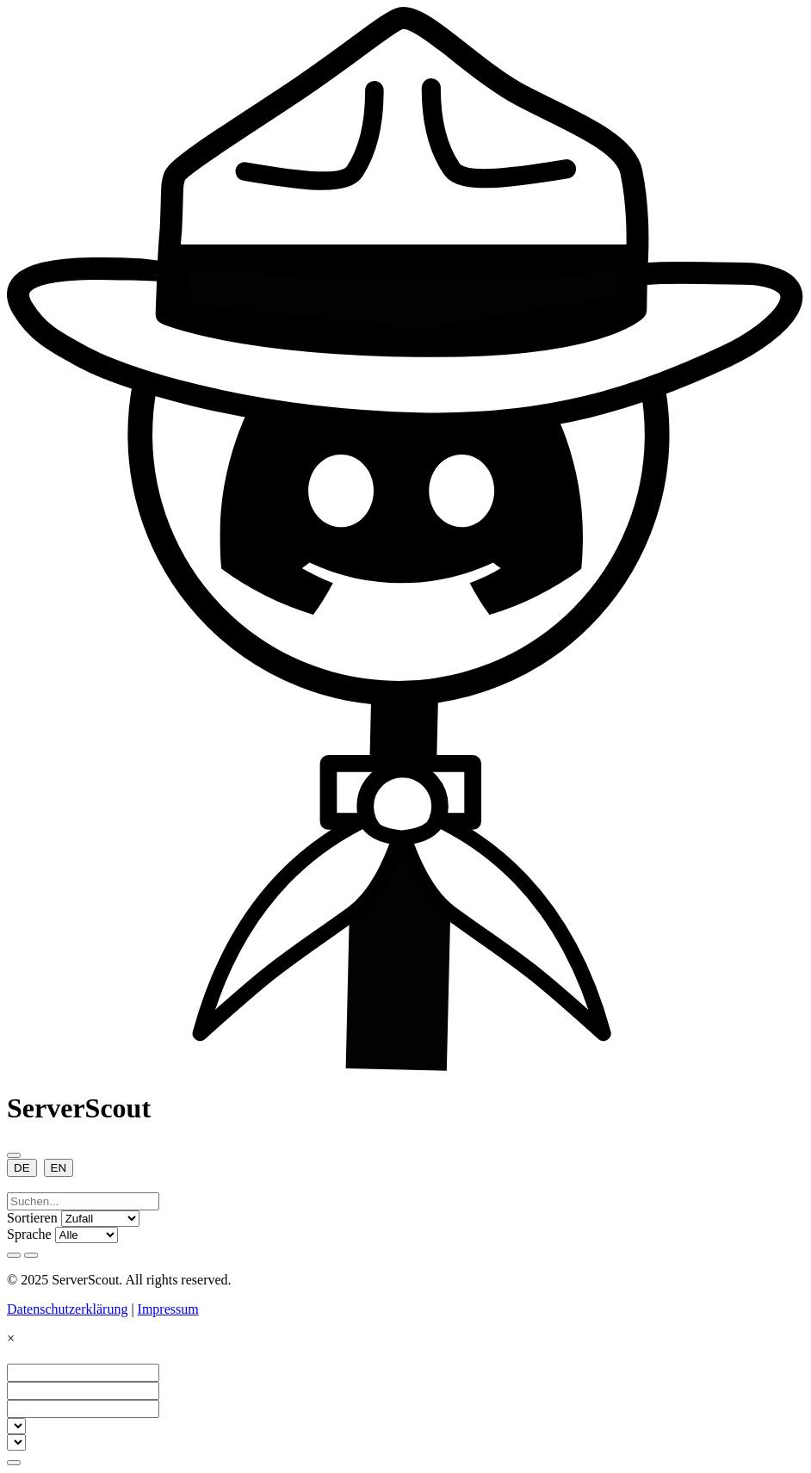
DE (22, 1167)
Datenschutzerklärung (67, 1309)
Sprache (29, 1234)
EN (59, 1167)
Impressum (168, 1309)
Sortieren (32, 1217)
